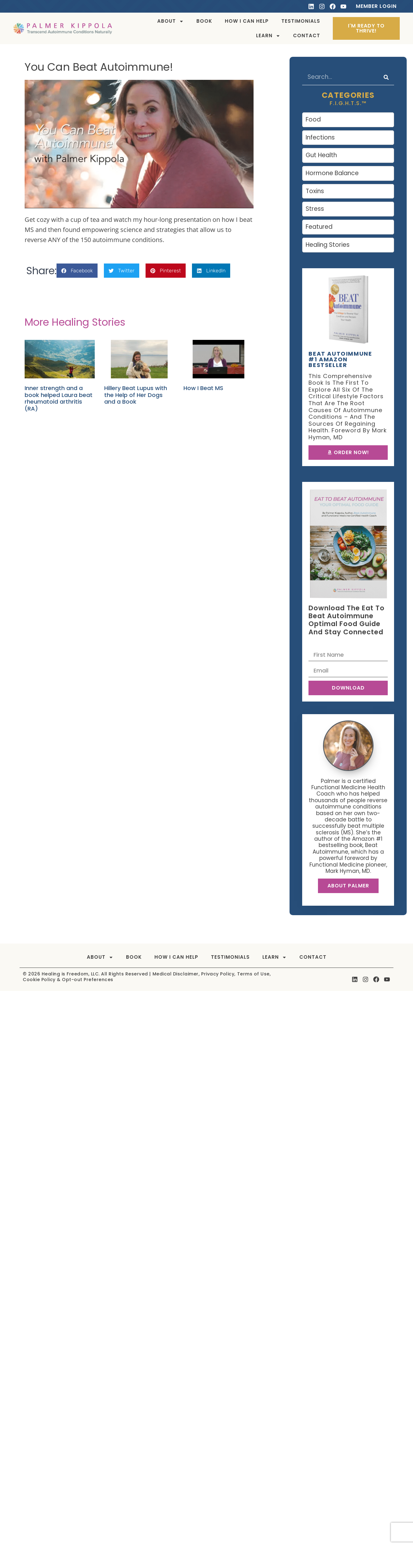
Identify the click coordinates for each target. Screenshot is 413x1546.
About (170, 21)
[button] (77, 271)
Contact (306, 35)
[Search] (386, 77)
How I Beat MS (203, 388)
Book (204, 21)
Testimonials (300, 21)
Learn (268, 35)
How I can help (247, 21)
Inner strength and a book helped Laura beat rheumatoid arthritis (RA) (59, 398)
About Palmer (348, 885)
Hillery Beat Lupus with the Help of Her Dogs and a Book (135, 395)
